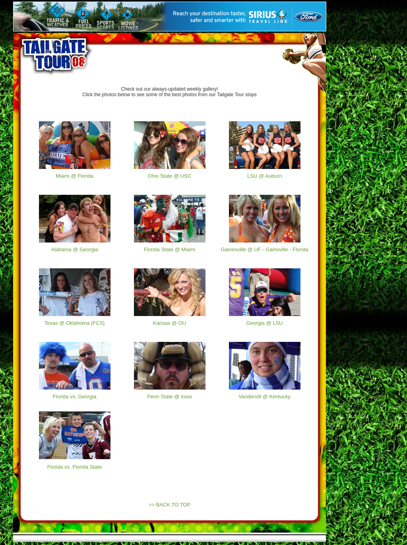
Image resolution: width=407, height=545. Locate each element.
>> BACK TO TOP (169, 505)
